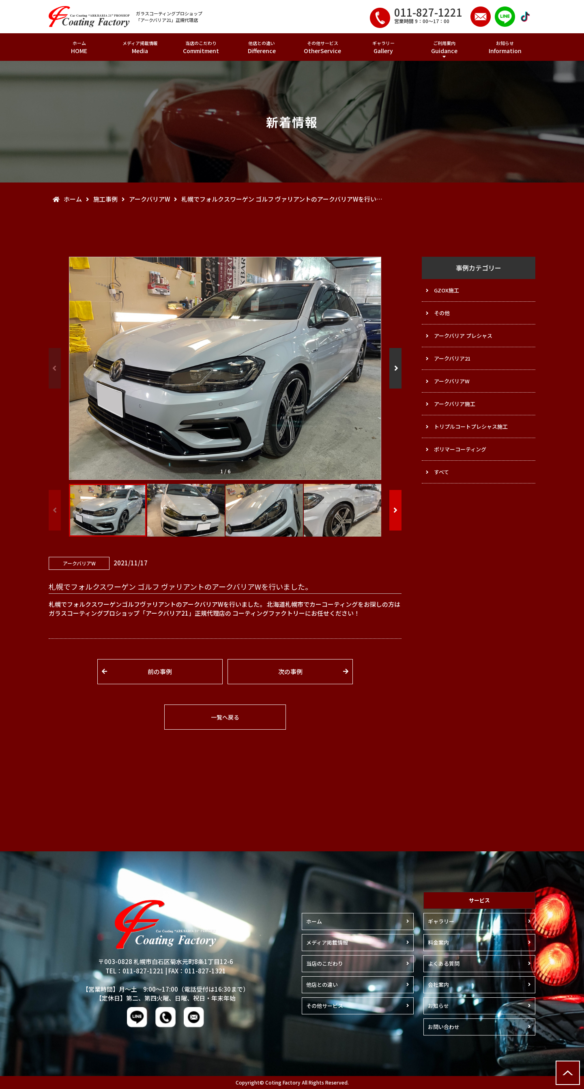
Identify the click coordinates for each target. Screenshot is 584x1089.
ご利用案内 (444, 47)
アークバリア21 (452, 358)
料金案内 (438, 942)
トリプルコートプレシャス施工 (471, 426)
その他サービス (322, 47)
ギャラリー (383, 47)
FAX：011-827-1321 (197, 971)
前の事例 (160, 671)
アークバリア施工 (454, 404)
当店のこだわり (200, 47)
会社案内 (438, 984)
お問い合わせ (443, 1027)
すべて (441, 472)
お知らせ (504, 47)
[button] (395, 368)
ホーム (79, 47)
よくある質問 (443, 963)
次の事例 (290, 671)
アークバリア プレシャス (463, 335)
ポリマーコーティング (460, 449)
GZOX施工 (446, 290)
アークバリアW (452, 381)
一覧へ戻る (225, 717)
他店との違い (261, 47)
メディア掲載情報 (140, 47)
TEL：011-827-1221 (134, 971)
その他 (442, 313)
